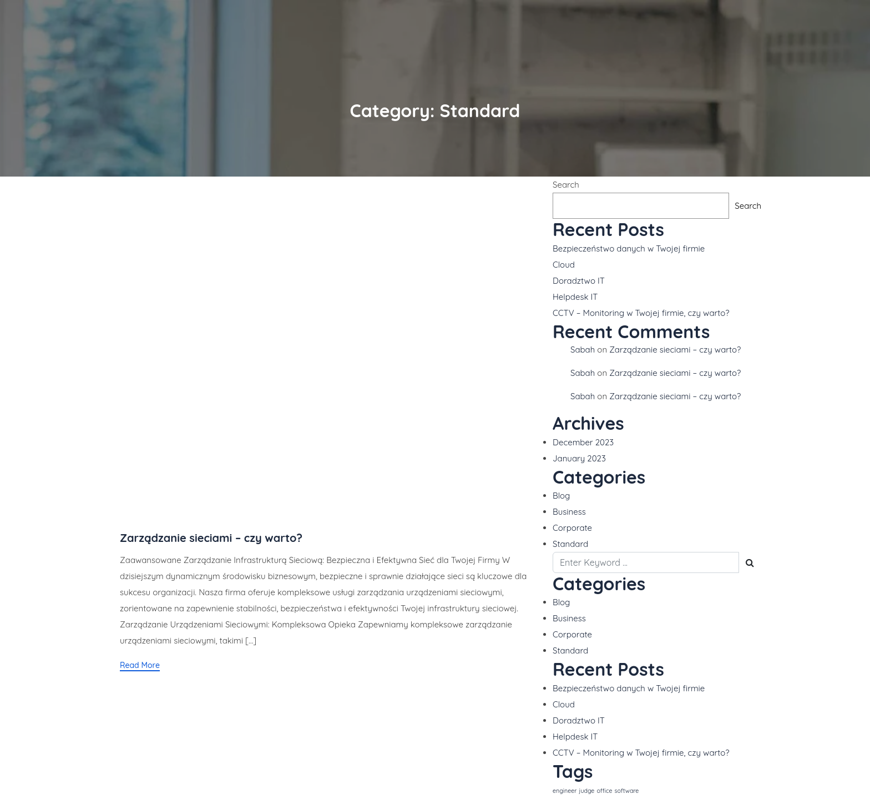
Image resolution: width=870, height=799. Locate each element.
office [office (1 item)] (605, 791)
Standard (570, 544)
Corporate (572, 527)
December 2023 (583, 442)
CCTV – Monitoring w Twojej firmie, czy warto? (641, 313)
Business (569, 511)
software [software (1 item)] (627, 791)
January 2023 (579, 458)
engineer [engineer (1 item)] (564, 791)
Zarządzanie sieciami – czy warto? (211, 538)
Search (566, 184)
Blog (561, 495)
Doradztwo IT (579, 280)
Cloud (564, 264)
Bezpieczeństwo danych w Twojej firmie (629, 248)
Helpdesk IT (575, 297)
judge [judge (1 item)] (587, 791)
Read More (140, 665)
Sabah (582, 349)
